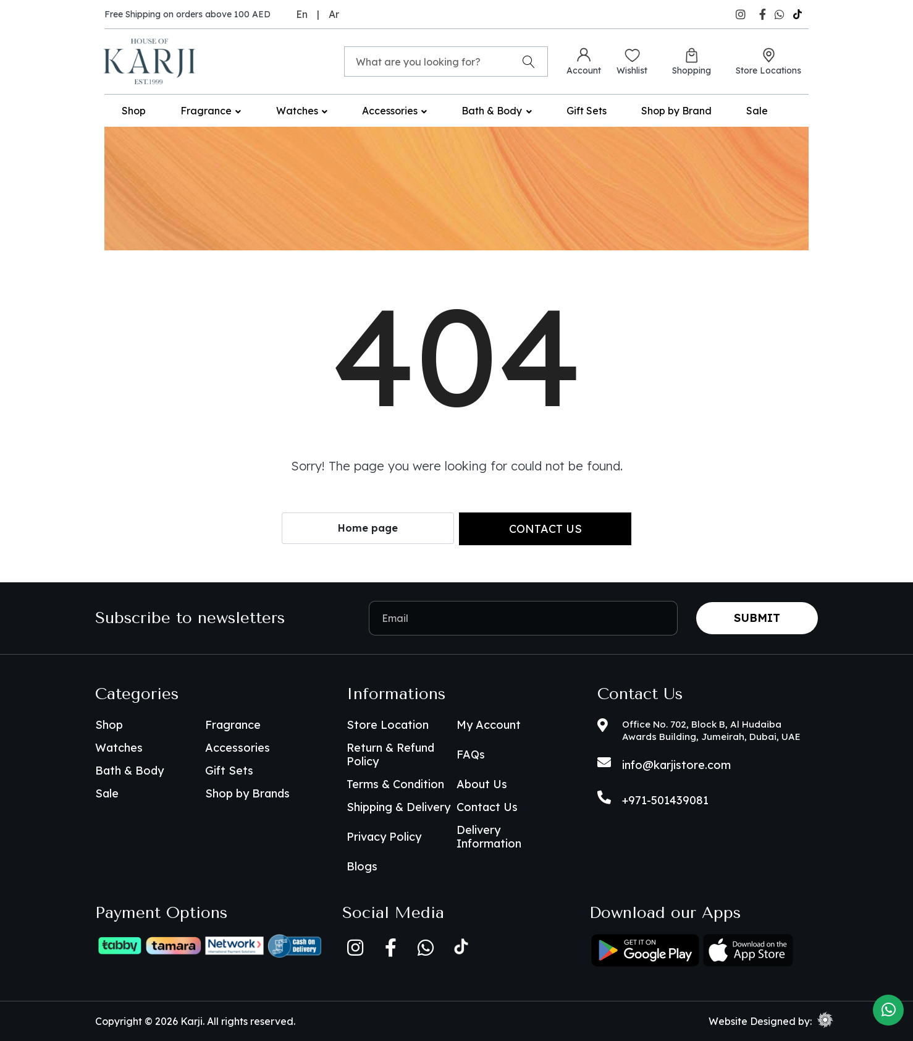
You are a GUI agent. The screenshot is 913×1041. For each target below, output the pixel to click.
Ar (334, 14)
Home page (368, 528)
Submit (757, 618)
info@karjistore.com (676, 765)
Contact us (545, 529)
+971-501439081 (665, 800)
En (302, 14)
